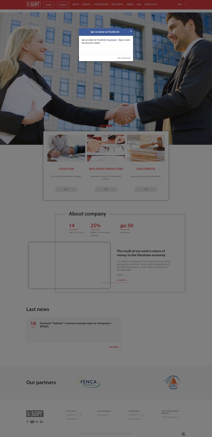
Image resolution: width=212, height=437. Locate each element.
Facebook (111, 40)
